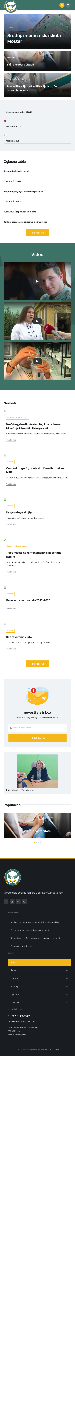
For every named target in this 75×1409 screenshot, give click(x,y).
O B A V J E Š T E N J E (12, 201)
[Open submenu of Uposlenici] (66, 994)
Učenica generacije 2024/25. (19, 112)
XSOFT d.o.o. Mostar (51, 1048)
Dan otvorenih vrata (19, 636)
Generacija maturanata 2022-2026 (28, 599)
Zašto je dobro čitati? (20, 64)
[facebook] (6, 900)
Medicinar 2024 (13, 140)
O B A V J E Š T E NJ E (12, 181)
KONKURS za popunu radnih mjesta (20, 211)
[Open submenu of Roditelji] (66, 986)
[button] (34, 841)
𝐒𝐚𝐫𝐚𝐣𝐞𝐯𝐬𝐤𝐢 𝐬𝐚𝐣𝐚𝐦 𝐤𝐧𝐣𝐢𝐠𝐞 (19, 512)
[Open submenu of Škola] (66, 970)
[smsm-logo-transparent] (13, 868)
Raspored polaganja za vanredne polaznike (23, 191)
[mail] (18, 900)
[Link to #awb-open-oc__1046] (61, 5)
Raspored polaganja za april (16, 171)
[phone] (24, 900)
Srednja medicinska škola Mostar (34, 38)
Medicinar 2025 (13, 126)
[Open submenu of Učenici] (66, 978)
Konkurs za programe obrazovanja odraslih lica (25, 221)
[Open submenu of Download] (66, 1001)
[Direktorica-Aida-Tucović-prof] (37, 754)
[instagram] (12, 900)
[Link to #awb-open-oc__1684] (68, 5)
